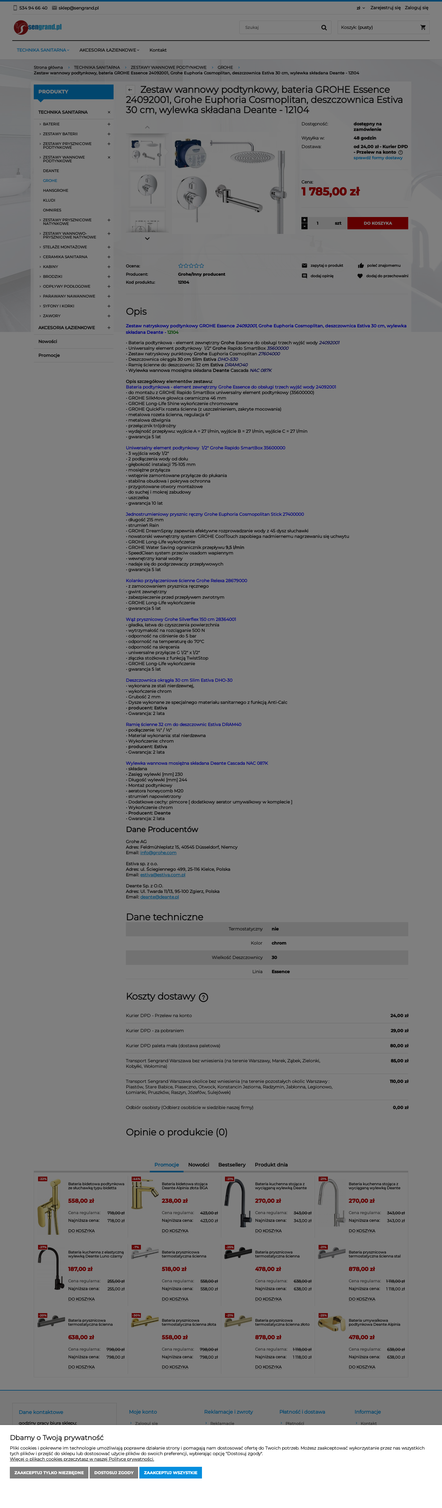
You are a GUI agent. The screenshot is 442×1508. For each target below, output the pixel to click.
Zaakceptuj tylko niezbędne (49, 1472)
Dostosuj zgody (114, 1472)
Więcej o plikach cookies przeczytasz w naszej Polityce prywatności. (82, 1459)
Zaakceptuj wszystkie (170, 1472)
